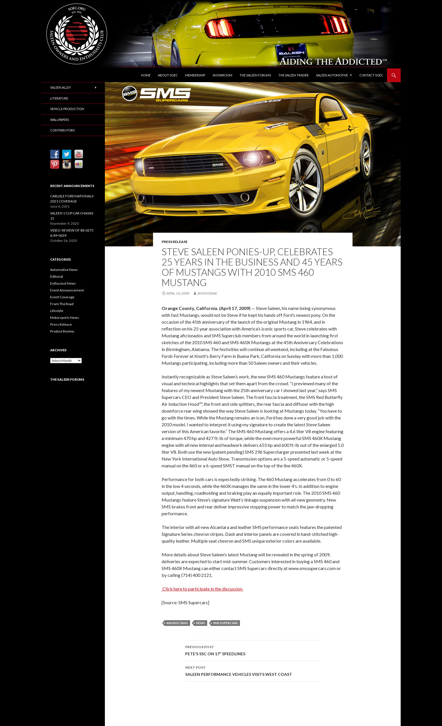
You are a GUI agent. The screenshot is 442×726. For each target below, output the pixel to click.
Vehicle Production (67, 109)
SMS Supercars (225, 623)
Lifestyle (56, 311)
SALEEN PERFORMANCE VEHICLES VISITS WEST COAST (252, 670)
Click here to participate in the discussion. (202, 588)
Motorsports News (64, 317)
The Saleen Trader (293, 75)
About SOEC (168, 75)
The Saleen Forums (255, 75)
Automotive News (64, 269)
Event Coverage (62, 297)
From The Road (62, 304)
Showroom (222, 75)
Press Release (175, 242)
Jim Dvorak (207, 293)
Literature (59, 98)
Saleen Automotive (332, 75)
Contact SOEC (371, 75)
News (200, 623)
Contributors (62, 130)
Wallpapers (59, 119)
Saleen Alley (60, 87)
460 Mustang (177, 623)
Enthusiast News (63, 283)
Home (145, 75)
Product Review (62, 331)
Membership (195, 75)
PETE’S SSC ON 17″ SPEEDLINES (252, 650)
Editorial (56, 276)
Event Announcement (67, 290)
